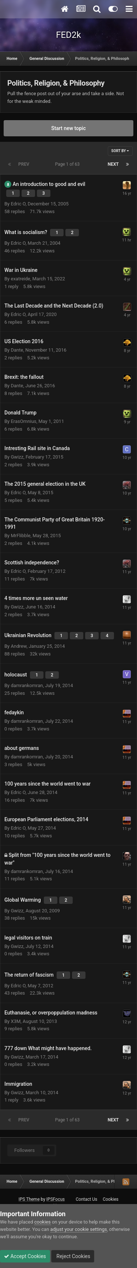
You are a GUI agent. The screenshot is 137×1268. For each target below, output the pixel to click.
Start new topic (68, 128)
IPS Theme (29, 1199)
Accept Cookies (25, 1256)
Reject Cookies (72, 1256)
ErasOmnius (23, 421)
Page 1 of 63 (68, 164)
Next (113, 164)
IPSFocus (55, 1199)
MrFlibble (20, 535)
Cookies (110, 1199)
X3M (15, 1021)
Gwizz (17, 457)
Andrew (18, 646)
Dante (17, 350)
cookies (42, 1222)
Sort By (120, 151)
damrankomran (27, 685)
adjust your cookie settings (78, 1229)
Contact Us (86, 1199)
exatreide (20, 278)
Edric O (18, 203)
